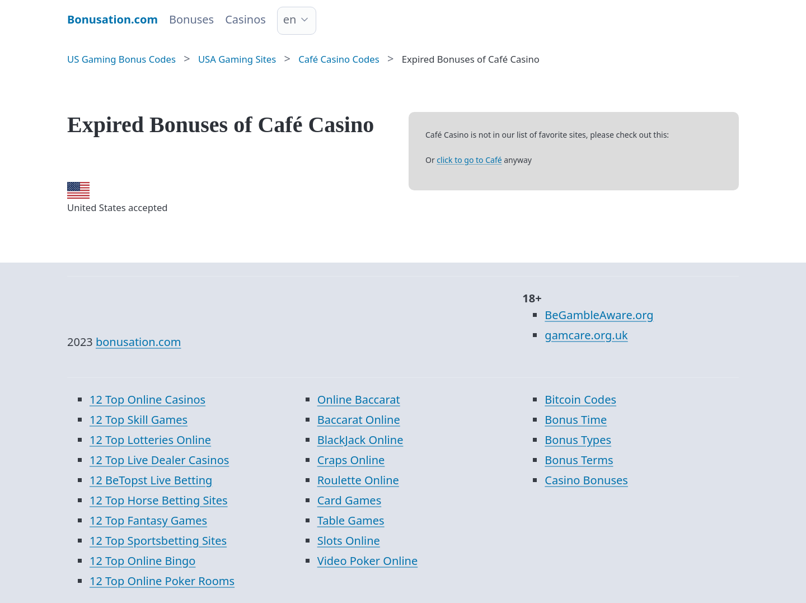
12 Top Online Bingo (142, 560)
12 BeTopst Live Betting (151, 480)
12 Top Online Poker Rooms (162, 580)
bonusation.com (138, 341)
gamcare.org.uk (586, 335)
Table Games (351, 520)
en (290, 19)
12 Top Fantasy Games (148, 520)
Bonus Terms (579, 460)
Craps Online (351, 460)
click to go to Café (469, 160)
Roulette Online (358, 480)
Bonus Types (578, 439)
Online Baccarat (358, 399)
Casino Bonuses (586, 480)
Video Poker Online (367, 560)
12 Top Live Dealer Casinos (159, 460)
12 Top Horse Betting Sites (159, 500)
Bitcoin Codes (580, 399)
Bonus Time (576, 419)
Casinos (245, 19)
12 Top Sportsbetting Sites (158, 540)
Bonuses (191, 19)
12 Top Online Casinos (147, 399)
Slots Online (348, 540)
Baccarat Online (358, 419)
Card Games (349, 500)
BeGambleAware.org (599, 314)
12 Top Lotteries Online (150, 439)
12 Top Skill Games (139, 419)
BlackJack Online (360, 439)
